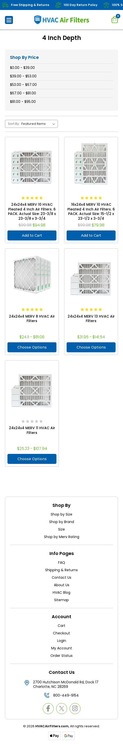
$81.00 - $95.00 (23, 101)
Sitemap (61, 599)
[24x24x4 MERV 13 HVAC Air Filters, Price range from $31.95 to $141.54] (91, 275)
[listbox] (39, 124)
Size (61, 529)
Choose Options (32, 347)
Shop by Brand (61, 521)
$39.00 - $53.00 (23, 76)
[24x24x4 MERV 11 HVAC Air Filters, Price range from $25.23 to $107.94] (32, 387)
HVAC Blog (61, 592)
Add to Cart (32, 235)
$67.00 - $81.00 (23, 93)
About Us (61, 584)
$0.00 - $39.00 (22, 67)
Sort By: (14, 123)
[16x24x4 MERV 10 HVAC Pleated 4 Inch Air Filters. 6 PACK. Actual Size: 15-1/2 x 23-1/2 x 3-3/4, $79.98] (91, 164)
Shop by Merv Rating (61, 536)
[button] (9, 20)
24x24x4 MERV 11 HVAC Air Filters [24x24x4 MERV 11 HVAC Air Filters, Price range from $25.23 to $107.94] (32, 430)
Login (61, 640)
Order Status (61, 655)
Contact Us (61, 577)
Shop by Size (61, 514)
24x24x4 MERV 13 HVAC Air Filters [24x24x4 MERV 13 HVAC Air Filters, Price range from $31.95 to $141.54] (91, 318)
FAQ (61, 562)
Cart (61, 625)
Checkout (61, 633)
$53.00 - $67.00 (23, 84)
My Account (61, 648)
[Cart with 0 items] (115, 19)
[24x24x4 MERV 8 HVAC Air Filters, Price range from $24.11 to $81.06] (32, 275)
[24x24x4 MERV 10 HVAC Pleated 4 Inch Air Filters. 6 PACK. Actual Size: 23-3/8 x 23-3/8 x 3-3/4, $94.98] (32, 164)
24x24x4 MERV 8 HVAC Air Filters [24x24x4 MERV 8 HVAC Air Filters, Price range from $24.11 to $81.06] (32, 318)
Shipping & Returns (61, 569)
